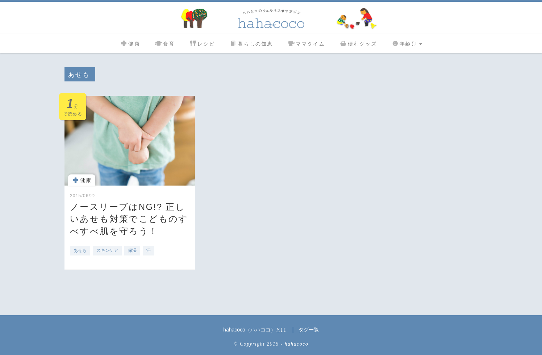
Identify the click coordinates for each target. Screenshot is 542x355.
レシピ (202, 42)
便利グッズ (358, 42)
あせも (80, 250)
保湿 (132, 250)
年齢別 (406, 42)
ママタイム (306, 42)
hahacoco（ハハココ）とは (254, 330)
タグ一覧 (309, 330)
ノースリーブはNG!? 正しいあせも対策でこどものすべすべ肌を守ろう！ (129, 219)
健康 (130, 42)
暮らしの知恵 (251, 42)
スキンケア (107, 250)
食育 (165, 42)
